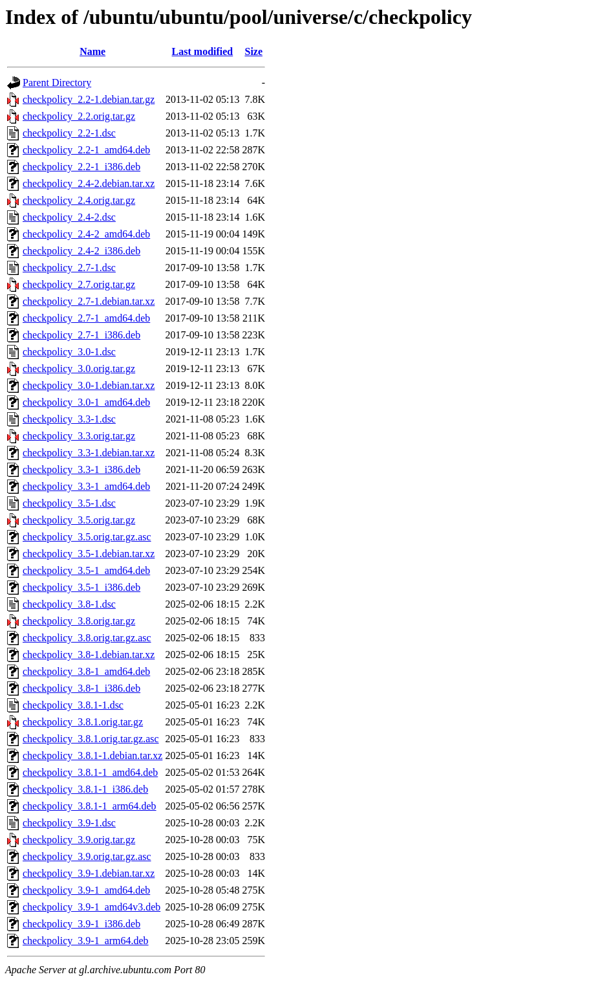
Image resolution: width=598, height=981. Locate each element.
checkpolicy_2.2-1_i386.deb (81, 166)
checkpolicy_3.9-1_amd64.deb (86, 890)
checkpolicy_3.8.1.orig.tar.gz (83, 721)
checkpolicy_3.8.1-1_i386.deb (85, 789)
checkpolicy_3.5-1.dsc (69, 503)
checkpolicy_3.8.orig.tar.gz (79, 620)
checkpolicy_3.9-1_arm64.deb (86, 940)
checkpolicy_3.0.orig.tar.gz (79, 368)
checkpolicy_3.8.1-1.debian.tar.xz (92, 755)
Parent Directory (57, 82)
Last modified (202, 51)
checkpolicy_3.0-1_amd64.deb (86, 402)
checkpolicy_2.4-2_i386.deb (81, 250)
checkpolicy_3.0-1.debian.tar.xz (89, 385)
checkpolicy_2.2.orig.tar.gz (79, 116)
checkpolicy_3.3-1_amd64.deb (86, 486)
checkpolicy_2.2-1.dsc (69, 132)
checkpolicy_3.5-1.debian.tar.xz (89, 553)
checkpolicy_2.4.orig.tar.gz (79, 200)
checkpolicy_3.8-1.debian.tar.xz (89, 654)
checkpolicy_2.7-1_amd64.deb (86, 318)
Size (253, 51)
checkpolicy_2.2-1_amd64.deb (86, 149)
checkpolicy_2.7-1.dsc (69, 267)
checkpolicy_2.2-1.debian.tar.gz (89, 99)
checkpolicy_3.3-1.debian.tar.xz (89, 452)
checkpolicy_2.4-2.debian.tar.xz (89, 183)
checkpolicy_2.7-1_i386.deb (81, 334)
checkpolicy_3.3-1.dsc (69, 418)
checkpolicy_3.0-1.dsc (69, 351)
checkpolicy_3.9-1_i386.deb (81, 923)
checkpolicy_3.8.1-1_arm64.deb (89, 805)
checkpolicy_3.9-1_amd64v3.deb (91, 906)
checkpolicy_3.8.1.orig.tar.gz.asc (91, 738)
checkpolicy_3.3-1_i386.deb (81, 469)
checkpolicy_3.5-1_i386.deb (81, 587)
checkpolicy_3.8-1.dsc (69, 604)
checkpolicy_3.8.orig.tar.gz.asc (87, 637)
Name (92, 51)
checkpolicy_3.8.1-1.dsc (73, 705)
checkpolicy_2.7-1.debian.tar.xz (89, 301)
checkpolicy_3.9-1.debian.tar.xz (89, 873)
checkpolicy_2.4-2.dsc (69, 217)
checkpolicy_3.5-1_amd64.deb (86, 570)
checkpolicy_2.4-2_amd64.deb (86, 233)
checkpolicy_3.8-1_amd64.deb (86, 671)
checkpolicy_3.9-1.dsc (69, 822)
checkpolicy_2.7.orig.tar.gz (79, 284)
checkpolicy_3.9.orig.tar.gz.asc (87, 856)
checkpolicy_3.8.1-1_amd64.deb (90, 772)
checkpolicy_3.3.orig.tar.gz (79, 435)
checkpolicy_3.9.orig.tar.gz (79, 839)
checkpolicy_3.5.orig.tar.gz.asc (87, 536)
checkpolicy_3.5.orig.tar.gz (79, 519)
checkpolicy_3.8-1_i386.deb (81, 688)
